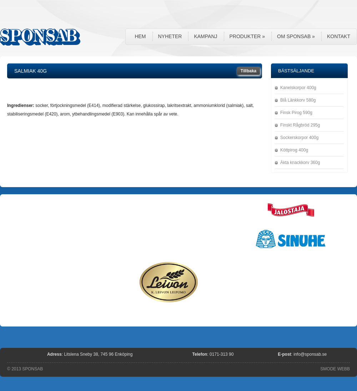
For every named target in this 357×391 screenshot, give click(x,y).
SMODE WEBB (335, 368)
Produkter (247, 36)
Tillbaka (248, 70)
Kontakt (338, 36)
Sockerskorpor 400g (299, 137)
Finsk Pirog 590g (296, 112)
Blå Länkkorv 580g (298, 100)
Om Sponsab (296, 36)
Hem (140, 36)
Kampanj (205, 36)
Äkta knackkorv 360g (300, 162)
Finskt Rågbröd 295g (300, 125)
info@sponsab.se (310, 354)
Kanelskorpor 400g (298, 87)
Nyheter (170, 36)
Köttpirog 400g (294, 150)
